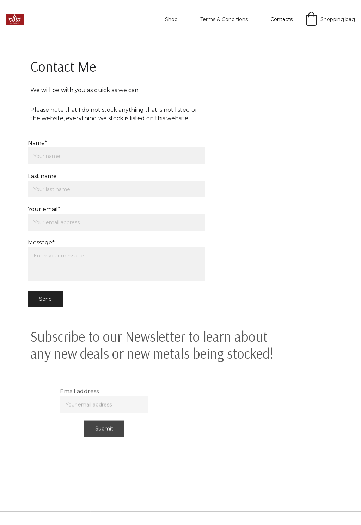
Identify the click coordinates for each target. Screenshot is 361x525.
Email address (79, 393)
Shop (171, 19)
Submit (104, 430)
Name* (37, 143)
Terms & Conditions (224, 19)
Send (45, 299)
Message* (41, 242)
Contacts (281, 19)
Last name (42, 176)
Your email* (44, 209)
